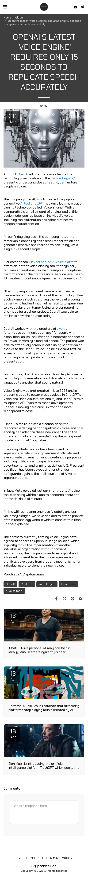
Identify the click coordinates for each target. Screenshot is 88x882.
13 (13, 618)
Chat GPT (27, 584)
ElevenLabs (68, 584)
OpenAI (10, 584)
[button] (5, 6)
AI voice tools (14, 591)
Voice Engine (47, 584)
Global (19, 17)
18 (13, 733)
